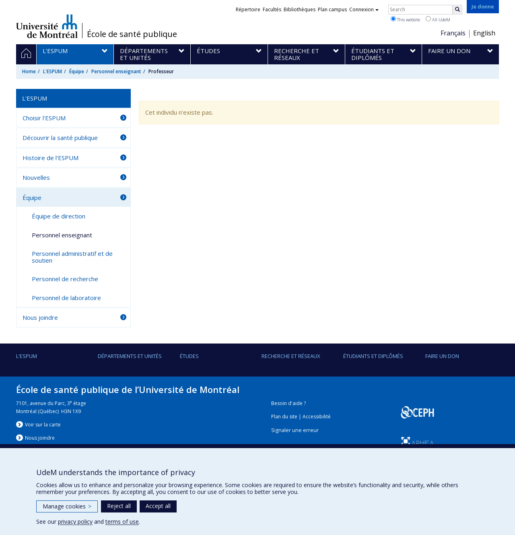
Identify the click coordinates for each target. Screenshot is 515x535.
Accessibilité (317, 416)
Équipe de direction (58, 216)
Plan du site (284, 416)
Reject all (119, 506)
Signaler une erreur (295, 430)
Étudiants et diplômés (373, 356)
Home (29, 71)
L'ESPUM (52, 71)
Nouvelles (36, 177)
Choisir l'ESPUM (44, 118)
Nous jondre (40, 437)
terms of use (122, 521)
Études (189, 356)
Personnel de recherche (65, 279)
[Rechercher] (457, 9)
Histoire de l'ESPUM (50, 158)
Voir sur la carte (43, 424)
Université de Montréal (47, 26)
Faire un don (442, 356)
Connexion (364, 9)
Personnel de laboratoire (66, 298)
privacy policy (75, 521)
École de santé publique (132, 34)
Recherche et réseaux (291, 356)
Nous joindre (40, 317)
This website (405, 19)
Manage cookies (67, 506)
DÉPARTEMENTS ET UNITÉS (130, 356)
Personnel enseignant (116, 71)
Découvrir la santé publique (60, 138)
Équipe (76, 71)
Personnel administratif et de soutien (72, 256)
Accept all (158, 506)
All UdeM (438, 19)
